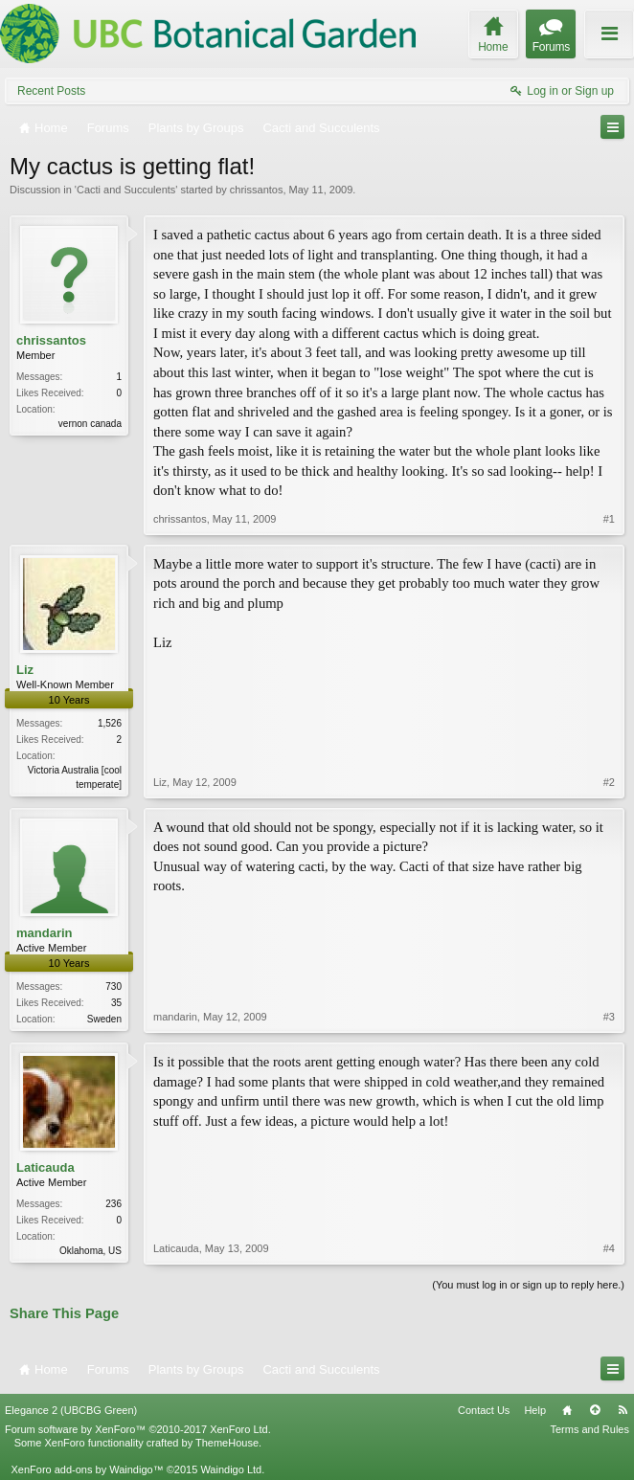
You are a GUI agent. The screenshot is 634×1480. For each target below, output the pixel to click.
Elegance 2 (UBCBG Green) (71, 1410)
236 (113, 1204)
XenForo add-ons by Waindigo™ (87, 1469)
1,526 (110, 723)
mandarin (44, 933)
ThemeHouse (227, 1442)
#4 (609, 1248)
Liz (25, 669)
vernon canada (90, 423)
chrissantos (256, 189)
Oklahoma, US (90, 1250)
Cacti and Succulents (126, 189)
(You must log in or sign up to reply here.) (528, 1284)
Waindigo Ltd (230, 1469)
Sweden (104, 1019)
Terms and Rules (589, 1429)
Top (594, 1410)
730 (113, 986)
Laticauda (45, 1167)
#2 (609, 782)
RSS (622, 1410)
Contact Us (483, 1410)
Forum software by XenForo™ (138, 1429)
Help (535, 1410)
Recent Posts (51, 91)
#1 (609, 519)
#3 (609, 1016)
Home (567, 1410)
